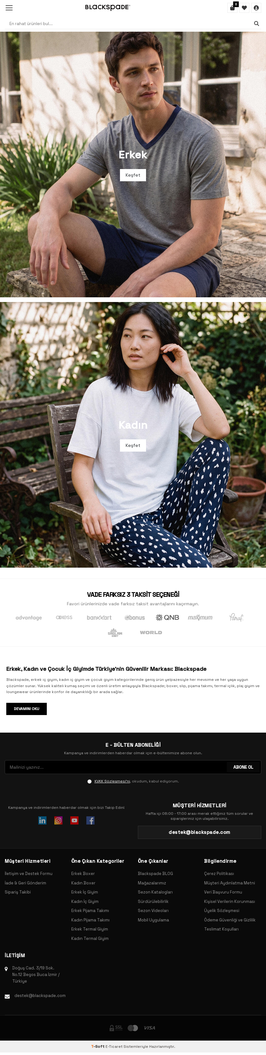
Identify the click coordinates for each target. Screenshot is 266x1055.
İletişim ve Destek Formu (28, 873)
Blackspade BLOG (155, 873)
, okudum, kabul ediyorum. (133, 781)
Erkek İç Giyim (84, 892)
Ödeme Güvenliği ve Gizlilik (230, 920)
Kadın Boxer (83, 883)
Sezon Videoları (153, 910)
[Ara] (256, 23)
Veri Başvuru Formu (223, 892)
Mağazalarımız (152, 883)
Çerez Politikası (219, 873)
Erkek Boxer (83, 873)
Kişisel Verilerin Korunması (229, 901)
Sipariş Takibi (18, 892)
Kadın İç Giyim (85, 901)
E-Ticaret (114, 1046)
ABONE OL (243, 767)
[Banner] (133, 164)
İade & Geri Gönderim (25, 883)
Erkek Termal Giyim (89, 929)
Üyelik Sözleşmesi (221, 910)
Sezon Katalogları (155, 892)
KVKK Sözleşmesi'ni (112, 781)
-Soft (98, 1046)
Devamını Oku (26, 708)
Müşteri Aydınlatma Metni (229, 883)
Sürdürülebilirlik (153, 901)
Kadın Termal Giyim (90, 938)
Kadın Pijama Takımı (90, 920)
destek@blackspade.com (40, 995)
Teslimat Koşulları (221, 929)
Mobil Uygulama (153, 920)
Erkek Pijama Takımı (90, 910)
